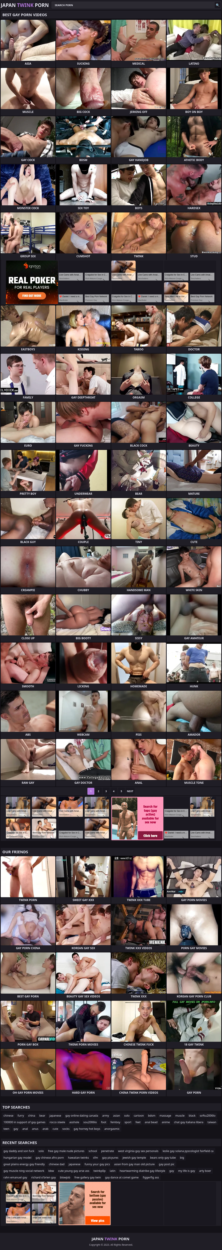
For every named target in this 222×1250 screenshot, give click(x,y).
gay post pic (166, 1164)
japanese (55, 1115)
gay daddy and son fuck (18, 1151)
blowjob (65, 1177)
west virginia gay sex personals (138, 1151)
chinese (8, 1115)
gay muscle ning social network (23, 1171)
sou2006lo (90, 1122)
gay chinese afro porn (50, 1157)
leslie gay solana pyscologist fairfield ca (188, 1151)
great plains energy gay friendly (24, 1164)
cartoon (139, 1115)
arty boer (205, 1171)
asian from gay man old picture (134, 1164)
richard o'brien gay (43, 1177)
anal (25, 1129)
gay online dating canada (81, 1115)
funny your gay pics (97, 1164)
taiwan (212, 1122)
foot (103, 1122)
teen (6, 1129)
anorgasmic (112, 1129)
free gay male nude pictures (66, 1151)
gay (16, 1129)
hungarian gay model (17, 1157)
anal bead (151, 1122)
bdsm (151, 1115)
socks (66, 1129)
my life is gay (186, 1171)
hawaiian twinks (78, 1157)
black (192, 1115)
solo (127, 1115)
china (31, 1115)
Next (130, 791)
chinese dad (57, 1164)
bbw (51, 1171)
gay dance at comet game (122, 1177)
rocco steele (57, 1122)
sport (128, 1122)
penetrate (107, 1151)
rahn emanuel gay (15, 1177)
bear (42, 1115)
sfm (95, 1157)
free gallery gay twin (87, 1177)
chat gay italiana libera (188, 1122)
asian (116, 1115)
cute (55, 1129)
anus (35, 1129)
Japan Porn (25, 5)
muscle (180, 1115)
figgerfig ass (151, 1177)
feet (137, 1122)
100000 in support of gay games (24, 1122)
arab (45, 1129)
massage (165, 1115)
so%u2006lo (207, 1115)
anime (166, 1122)
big (182, 1157)
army (105, 1115)
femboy (115, 1122)
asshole (74, 1122)
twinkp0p (99, 1171)
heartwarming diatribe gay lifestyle (142, 1171)
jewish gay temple (134, 1157)
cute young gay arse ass (73, 1171)
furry (21, 1115)
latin (113, 1171)
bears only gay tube (163, 1157)
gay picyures (110, 1157)
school (92, 1151)
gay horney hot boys (87, 1129)
